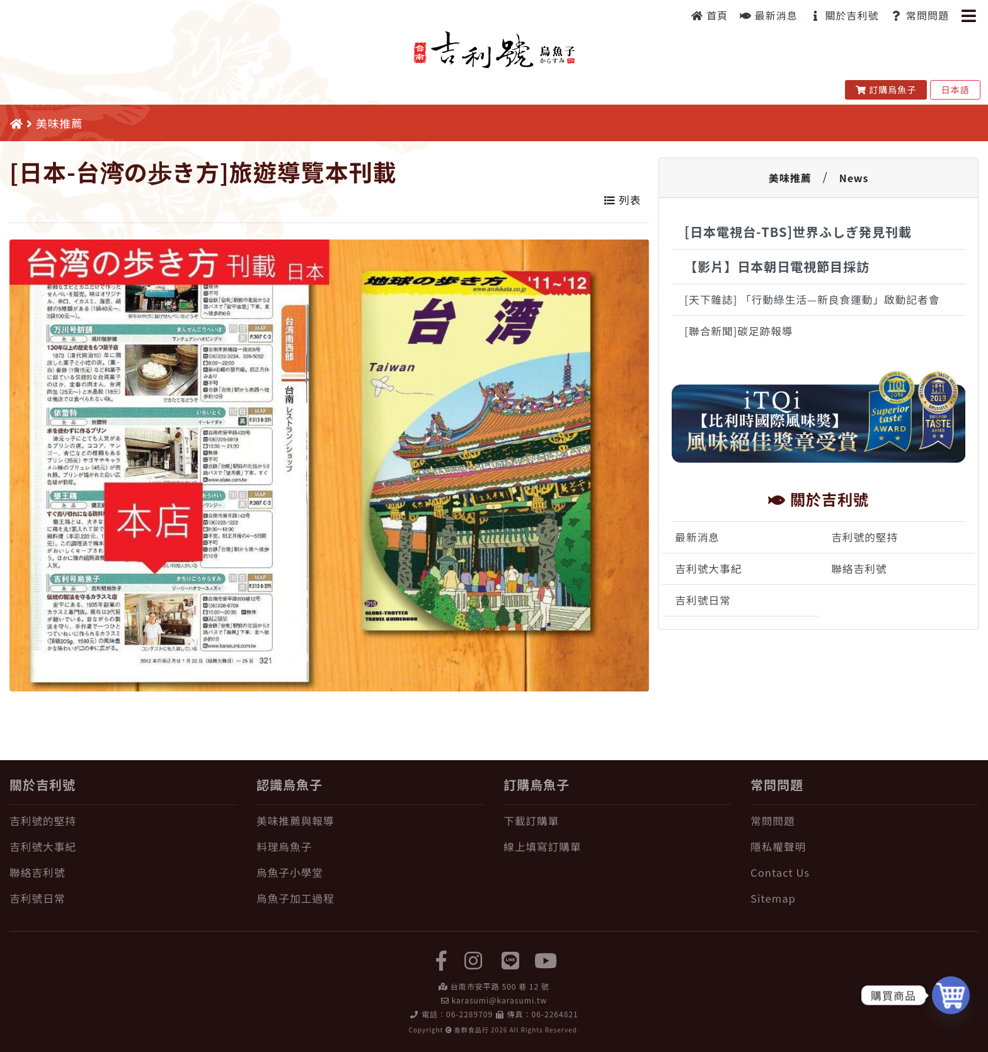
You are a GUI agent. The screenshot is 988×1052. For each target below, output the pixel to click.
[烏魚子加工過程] (370, 898)
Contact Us (780, 872)
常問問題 (919, 15)
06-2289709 (469, 1014)
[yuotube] (546, 959)
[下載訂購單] (617, 821)
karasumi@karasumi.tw (499, 1000)
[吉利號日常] (123, 898)
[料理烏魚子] (370, 847)
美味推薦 (790, 177)
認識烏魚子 (289, 784)
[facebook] (441, 959)
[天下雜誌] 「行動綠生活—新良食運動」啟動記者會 (811, 299)
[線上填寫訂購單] (617, 847)
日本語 (955, 89)
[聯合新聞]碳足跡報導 (738, 330)
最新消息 (769, 15)
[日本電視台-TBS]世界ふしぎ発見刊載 (798, 232)
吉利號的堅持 (864, 537)
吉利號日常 (702, 600)
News (854, 177)
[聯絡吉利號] (123, 873)
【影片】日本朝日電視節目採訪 (777, 266)
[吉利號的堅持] (123, 821)
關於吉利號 (844, 15)
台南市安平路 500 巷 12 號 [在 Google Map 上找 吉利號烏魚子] (500, 986)
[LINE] (511, 959)
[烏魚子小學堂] (370, 873)
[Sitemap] (864, 898)
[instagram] (473, 959)
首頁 (709, 15)
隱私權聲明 (778, 846)
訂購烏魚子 (886, 89)
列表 (622, 199)
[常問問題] (864, 821)
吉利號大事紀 (708, 568)
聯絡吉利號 (859, 568)
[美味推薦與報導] (370, 821)
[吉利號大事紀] (123, 847)
